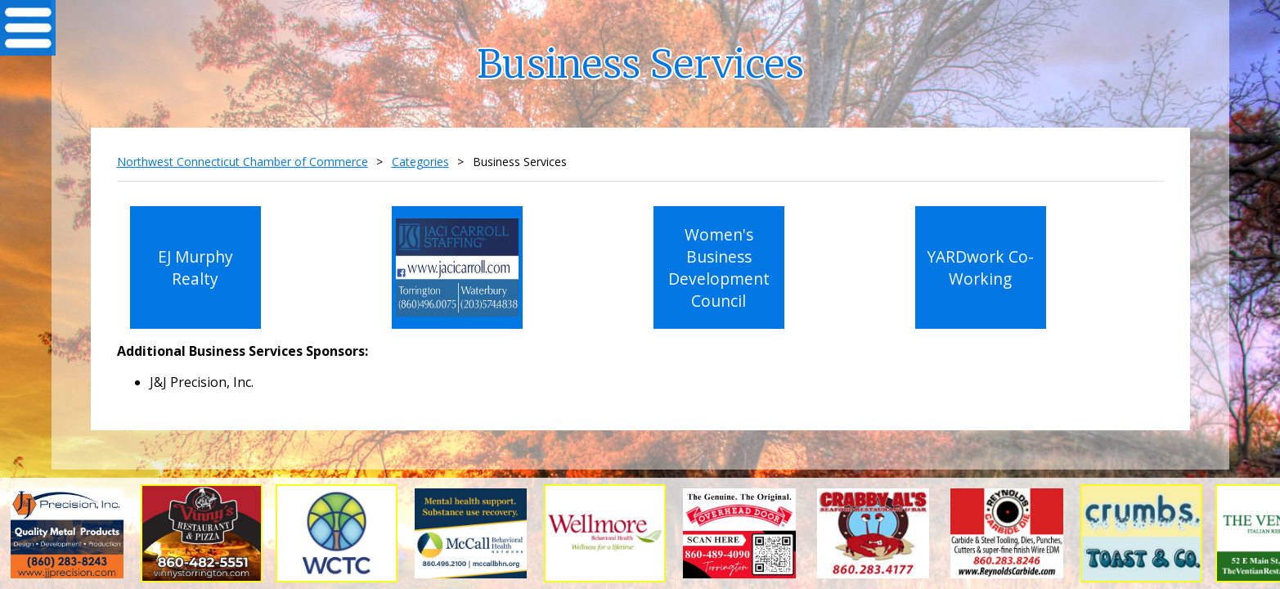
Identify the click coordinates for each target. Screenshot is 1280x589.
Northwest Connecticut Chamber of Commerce (242, 161)
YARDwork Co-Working (980, 267)
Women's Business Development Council (719, 267)
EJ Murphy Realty (195, 267)
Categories (420, 161)
